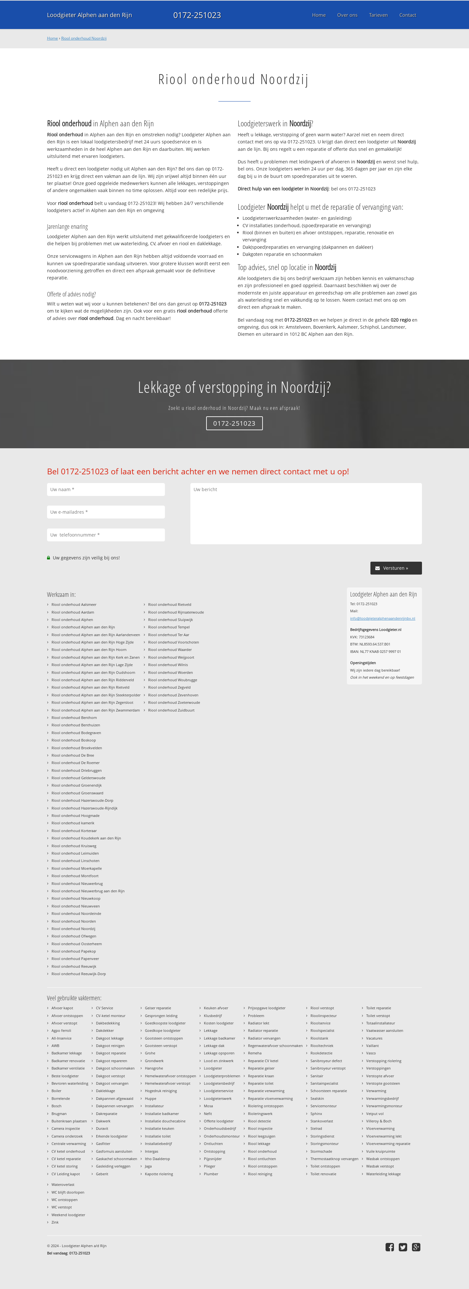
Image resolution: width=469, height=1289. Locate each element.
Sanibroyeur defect (326, 1060)
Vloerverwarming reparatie (388, 1143)
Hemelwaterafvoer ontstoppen (170, 1075)
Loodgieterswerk (218, 1098)
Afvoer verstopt (64, 1023)
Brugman (59, 1113)
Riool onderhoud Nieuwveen (76, 906)
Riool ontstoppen (262, 1166)
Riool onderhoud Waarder (170, 649)
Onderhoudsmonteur (222, 1136)
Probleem (256, 1015)
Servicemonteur (324, 1105)
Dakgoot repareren (111, 1060)
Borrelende (61, 1098)
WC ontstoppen (65, 1199)
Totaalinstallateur (380, 1023)
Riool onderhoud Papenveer (75, 958)
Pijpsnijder (213, 1158)
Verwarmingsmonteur (384, 1105)
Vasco (371, 1053)
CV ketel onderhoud (68, 1151)
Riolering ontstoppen (265, 1105)
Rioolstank (319, 1038)
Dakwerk (103, 1121)
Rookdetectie (321, 1053)
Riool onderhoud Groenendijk (77, 785)
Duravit (102, 1128)
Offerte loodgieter (219, 1121)
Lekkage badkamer (219, 1038)
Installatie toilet (158, 1136)
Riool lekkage (259, 1143)
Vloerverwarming (380, 1128)
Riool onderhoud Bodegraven (76, 732)
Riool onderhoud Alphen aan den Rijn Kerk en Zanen (96, 657)
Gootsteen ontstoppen (164, 1038)
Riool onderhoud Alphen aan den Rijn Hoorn (89, 649)
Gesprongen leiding (161, 1015)
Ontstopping (214, 1151)
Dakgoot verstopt (110, 1075)
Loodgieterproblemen (222, 1075)
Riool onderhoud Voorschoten (173, 642)
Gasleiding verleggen (113, 1166)
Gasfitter (103, 1143)
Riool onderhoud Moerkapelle (77, 868)
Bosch (57, 1105)
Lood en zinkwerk (219, 1060)
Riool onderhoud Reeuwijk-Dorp (79, 973)
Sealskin (317, 1098)
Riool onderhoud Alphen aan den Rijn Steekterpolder (96, 695)
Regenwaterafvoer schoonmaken (275, 1045)
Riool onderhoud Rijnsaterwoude (176, 612)
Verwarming (376, 1090)
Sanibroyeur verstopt (328, 1068)
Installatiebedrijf (158, 1143)
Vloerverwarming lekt (384, 1136)
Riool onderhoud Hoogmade (76, 815)
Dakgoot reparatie (111, 1053)
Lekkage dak (214, 1045)
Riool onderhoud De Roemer (76, 762)
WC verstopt (62, 1207)
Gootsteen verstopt (161, 1045)
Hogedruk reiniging (161, 1090)
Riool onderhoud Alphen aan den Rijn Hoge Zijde (93, 642)
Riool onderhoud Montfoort (75, 875)
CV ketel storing (65, 1166)
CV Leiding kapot (66, 1173)
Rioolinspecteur (324, 1015)
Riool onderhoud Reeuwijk (74, 966)
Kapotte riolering (159, 1173)
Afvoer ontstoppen (67, 1015)
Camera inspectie (66, 1128)
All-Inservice (62, 1038)
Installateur (154, 1105)
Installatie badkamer (162, 1113)
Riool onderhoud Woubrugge (172, 679)
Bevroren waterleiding (70, 1083)
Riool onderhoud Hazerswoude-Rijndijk (85, 808)
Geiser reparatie (158, 1007)
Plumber (211, 1173)
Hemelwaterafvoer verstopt (167, 1083)
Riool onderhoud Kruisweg (74, 845)
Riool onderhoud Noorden (74, 921)
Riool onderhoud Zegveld (169, 687)
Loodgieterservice (218, 1090)
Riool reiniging (260, 1173)
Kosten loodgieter (219, 1023)
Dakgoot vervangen (112, 1083)
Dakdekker (105, 1030)
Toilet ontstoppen (325, 1166)
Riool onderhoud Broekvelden (77, 747)
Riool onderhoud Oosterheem (77, 943)
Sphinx (316, 1113)
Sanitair (317, 1075)
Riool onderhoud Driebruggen (77, 770)
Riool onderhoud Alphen (72, 619)
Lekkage (210, 1030)
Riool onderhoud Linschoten (76, 860)
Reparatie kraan (261, 1075)
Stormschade (321, 1151)
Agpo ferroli (61, 1030)
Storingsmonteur (325, 1143)
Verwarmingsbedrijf (382, 1098)
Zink (55, 1222)
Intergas (151, 1151)
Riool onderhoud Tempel (169, 627)
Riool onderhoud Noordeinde (76, 913)
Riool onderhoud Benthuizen (76, 724)
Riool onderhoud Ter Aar (168, 634)
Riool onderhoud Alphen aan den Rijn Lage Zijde (92, 664)
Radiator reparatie (263, 1030)
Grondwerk (154, 1060)
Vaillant (372, 1045)
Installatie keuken (159, 1128)
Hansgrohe (154, 1068)
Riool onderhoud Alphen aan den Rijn (83, 627)
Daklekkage (105, 1090)
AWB (55, 1045)
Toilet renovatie (323, 1173)
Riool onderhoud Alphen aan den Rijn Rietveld (90, 687)
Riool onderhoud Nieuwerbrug (77, 883)
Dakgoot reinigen (110, 1045)
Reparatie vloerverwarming (270, 1098)
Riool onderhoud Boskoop (74, 740)
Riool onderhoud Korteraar (74, 830)
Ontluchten (213, 1143)
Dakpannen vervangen (115, 1105)
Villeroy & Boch (379, 1121)
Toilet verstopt (378, 1015)
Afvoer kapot (62, 1007)
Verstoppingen (378, 1068)
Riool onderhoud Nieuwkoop (76, 898)
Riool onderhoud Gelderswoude (78, 777)
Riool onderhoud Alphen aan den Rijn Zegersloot (92, 702)
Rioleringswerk (260, 1113)
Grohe (150, 1053)
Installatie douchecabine (165, 1121)
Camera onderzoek (67, 1136)
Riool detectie (259, 1121)
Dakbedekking (108, 1023)
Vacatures (374, 1038)
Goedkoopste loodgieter (165, 1023)
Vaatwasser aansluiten (384, 1030)
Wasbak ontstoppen (383, 1158)
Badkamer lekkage (67, 1053)
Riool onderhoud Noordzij (84, 38)
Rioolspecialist (322, 1030)
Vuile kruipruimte (380, 1151)
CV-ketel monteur (110, 1015)
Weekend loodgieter (68, 1214)
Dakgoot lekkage (110, 1038)
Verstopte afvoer (380, 1075)
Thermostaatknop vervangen (335, 1158)
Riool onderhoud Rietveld (169, 604)
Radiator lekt (258, 1023)
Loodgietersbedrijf (219, 1083)
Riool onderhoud (262, 1151)
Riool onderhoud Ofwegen (74, 936)
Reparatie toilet (260, 1083)
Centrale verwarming (69, 1143)
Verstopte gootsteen (383, 1083)
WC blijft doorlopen (68, 1192)
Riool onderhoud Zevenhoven (173, 695)
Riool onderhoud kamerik (73, 822)
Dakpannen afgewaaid (114, 1098)
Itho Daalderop (157, 1158)
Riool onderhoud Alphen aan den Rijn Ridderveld (93, 679)
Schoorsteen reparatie (329, 1090)
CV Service (104, 1007)
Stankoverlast (322, 1121)
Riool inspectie (260, 1128)
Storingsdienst (322, 1136)
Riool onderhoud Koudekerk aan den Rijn (86, 838)
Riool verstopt (322, 1007)
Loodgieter (213, 1068)
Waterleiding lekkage (383, 1173)
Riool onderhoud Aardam (73, 612)
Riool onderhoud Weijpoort (171, 657)
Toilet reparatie (378, 1007)
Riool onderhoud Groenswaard (77, 792)
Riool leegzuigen (261, 1136)
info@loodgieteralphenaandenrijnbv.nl (382, 618)
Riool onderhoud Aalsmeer (74, 604)
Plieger (209, 1166)
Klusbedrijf (213, 1015)
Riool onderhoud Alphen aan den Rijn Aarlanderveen (96, 634)
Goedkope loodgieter (162, 1030)
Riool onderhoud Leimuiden (75, 853)
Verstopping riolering (383, 1060)
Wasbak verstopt (380, 1166)
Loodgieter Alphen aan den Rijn (89, 15)
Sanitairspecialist (324, 1083)
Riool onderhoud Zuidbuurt (171, 710)
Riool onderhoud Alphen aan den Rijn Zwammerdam (96, 710)
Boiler (56, 1090)
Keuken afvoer (216, 1007)
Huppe (150, 1098)
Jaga (148, 1166)
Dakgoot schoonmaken (115, 1068)
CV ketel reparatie (66, 1158)
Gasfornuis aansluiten (114, 1151)
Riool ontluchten (262, 1158)
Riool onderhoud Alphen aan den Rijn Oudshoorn (93, 672)
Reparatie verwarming (266, 1090)
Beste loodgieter (65, 1075)
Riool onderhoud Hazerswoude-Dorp (82, 800)
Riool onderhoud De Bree (73, 755)
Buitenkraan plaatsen (69, 1121)
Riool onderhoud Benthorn (74, 717)
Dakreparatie (106, 1113)
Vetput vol (375, 1113)
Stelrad (316, 1128)
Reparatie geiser (261, 1068)
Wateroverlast (63, 1184)
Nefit (208, 1113)
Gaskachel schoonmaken (116, 1158)
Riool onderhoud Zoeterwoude (174, 702)
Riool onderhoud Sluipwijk (170, 619)
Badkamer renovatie (68, 1060)
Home (52, 38)
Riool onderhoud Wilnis (168, 664)
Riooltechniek (322, 1045)
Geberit (102, 1173)
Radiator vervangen (264, 1038)
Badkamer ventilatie (68, 1068)
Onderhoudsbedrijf (220, 1128)
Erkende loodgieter (112, 1136)
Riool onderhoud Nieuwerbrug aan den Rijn (88, 890)
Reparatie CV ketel (263, 1060)
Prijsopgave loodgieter (266, 1007)
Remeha (255, 1053)
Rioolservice (320, 1023)
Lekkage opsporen (219, 1053)
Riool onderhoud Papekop (74, 951)
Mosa (208, 1105)
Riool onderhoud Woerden (170, 672)
